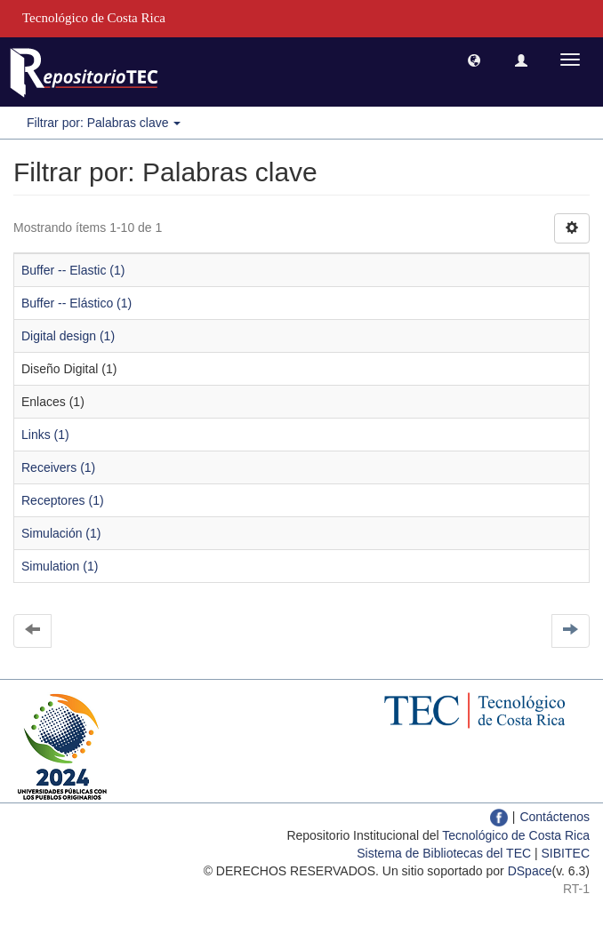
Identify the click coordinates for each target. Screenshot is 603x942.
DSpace (530, 871)
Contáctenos (554, 817)
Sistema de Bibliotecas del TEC (444, 853)
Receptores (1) (62, 500)
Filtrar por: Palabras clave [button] (104, 123)
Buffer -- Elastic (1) (73, 270)
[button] (474, 59)
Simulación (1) (60, 533)
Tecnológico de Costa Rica (516, 835)
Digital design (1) (68, 336)
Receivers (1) (58, 467)
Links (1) (45, 434)
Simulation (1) (59, 566)
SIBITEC (566, 853)
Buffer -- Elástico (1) (76, 303)
